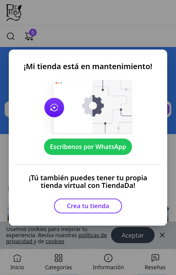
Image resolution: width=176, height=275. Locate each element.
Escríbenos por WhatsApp (88, 146)
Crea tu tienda (88, 206)
